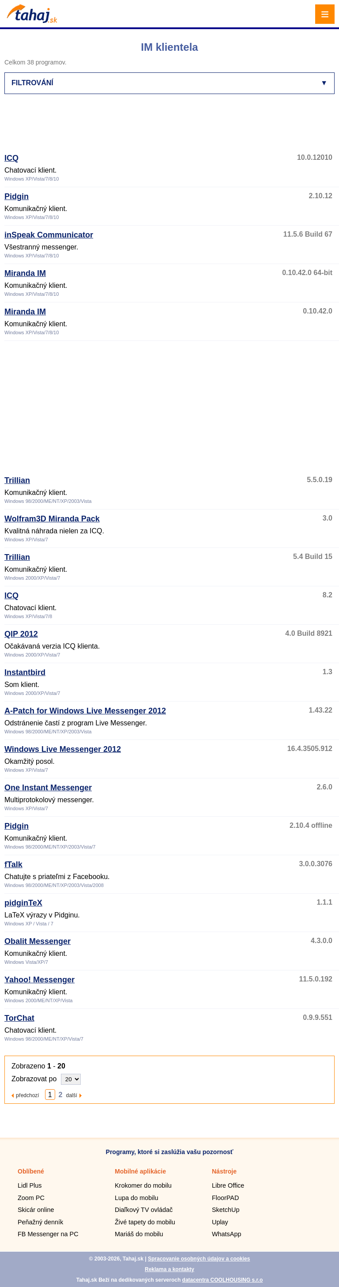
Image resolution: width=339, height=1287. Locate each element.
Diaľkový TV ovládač (144, 1209)
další (71, 1095)
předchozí (27, 1095)
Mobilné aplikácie (140, 1171)
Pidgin (16, 196)
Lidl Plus (29, 1185)
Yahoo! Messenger (39, 979)
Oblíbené (31, 1171)
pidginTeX (23, 902)
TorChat (19, 1018)
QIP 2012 (21, 634)
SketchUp (225, 1209)
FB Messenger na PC (48, 1234)
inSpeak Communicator (48, 234)
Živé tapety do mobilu (145, 1222)
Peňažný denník (40, 1222)
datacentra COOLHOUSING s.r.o (222, 1280)
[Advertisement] (165, 127)
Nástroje (224, 1171)
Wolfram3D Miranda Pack (52, 518)
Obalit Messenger (37, 941)
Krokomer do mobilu (143, 1185)
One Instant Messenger (48, 787)
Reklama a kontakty (169, 1269)
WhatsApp (226, 1234)
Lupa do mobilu (136, 1197)
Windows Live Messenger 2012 (62, 749)
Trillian (17, 480)
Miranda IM (25, 273)
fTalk (13, 864)
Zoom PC (31, 1197)
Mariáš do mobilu (139, 1234)
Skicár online (36, 1209)
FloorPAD (225, 1197)
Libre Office (228, 1185)
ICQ (11, 158)
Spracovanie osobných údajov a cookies (199, 1259)
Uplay (220, 1222)
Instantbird (24, 672)
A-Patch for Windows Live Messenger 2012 (85, 710)
